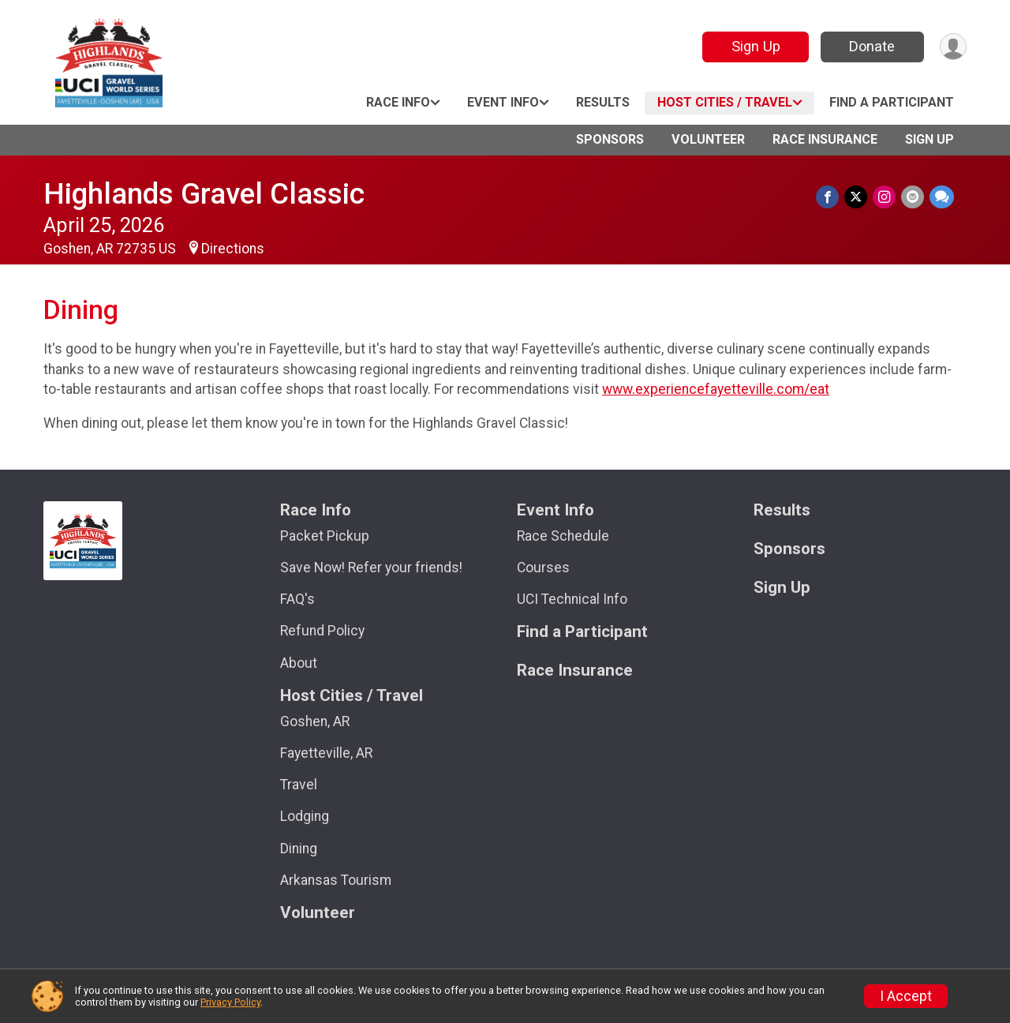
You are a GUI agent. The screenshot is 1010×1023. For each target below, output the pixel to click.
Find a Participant (891, 102)
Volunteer (708, 139)
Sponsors (610, 139)
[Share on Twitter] (858, 196)
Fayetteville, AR (326, 753)
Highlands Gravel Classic (204, 194)
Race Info (398, 102)
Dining (298, 848)
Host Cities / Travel (724, 102)
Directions (232, 249)
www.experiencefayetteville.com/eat (715, 389)
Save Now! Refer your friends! (371, 567)
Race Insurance (824, 139)
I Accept (906, 996)
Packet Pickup (324, 536)
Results (603, 102)
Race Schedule (563, 536)
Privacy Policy (230, 1002)
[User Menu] (952, 47)
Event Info (503, 102)
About (298, 663)
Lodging (304, 816)
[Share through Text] (942, 196)
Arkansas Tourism (335, 880)
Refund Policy (322, 631)
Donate (870, 46)
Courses (543, 567)
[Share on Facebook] (830, 196)
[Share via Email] (913, 196)
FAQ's (297, 599)
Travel (298, 785)
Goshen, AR (315, 721)
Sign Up (753, 46)
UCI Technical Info (572, 599)
